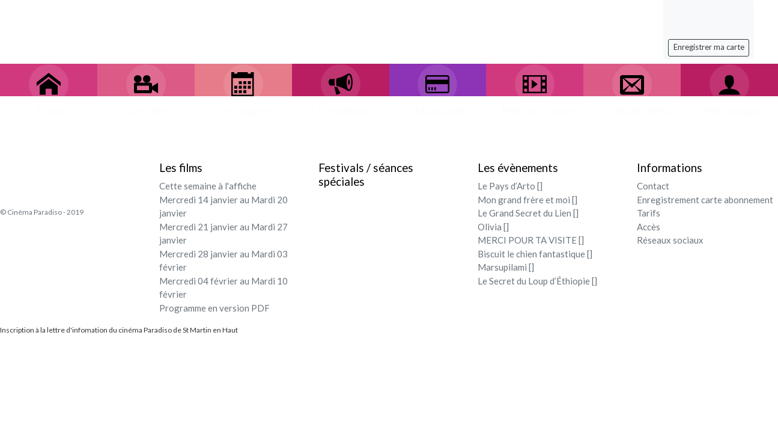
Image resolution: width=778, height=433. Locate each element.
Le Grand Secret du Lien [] (528, 212)
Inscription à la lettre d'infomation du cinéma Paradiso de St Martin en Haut (119, 329)
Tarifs (648, 212)
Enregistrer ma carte (708, 47)
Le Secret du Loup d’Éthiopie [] (537, 280)
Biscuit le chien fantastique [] (535, 253)
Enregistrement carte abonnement (705, 199)
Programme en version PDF (214, 307)
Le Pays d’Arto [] (510, 185)
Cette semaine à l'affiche (208, 185)
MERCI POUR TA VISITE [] (531, 240)
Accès (648, 226)
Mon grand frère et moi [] (527, 199)
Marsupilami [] (506, 267)
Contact (653, 185)
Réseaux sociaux (670, 240)
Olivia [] (493, 226)
